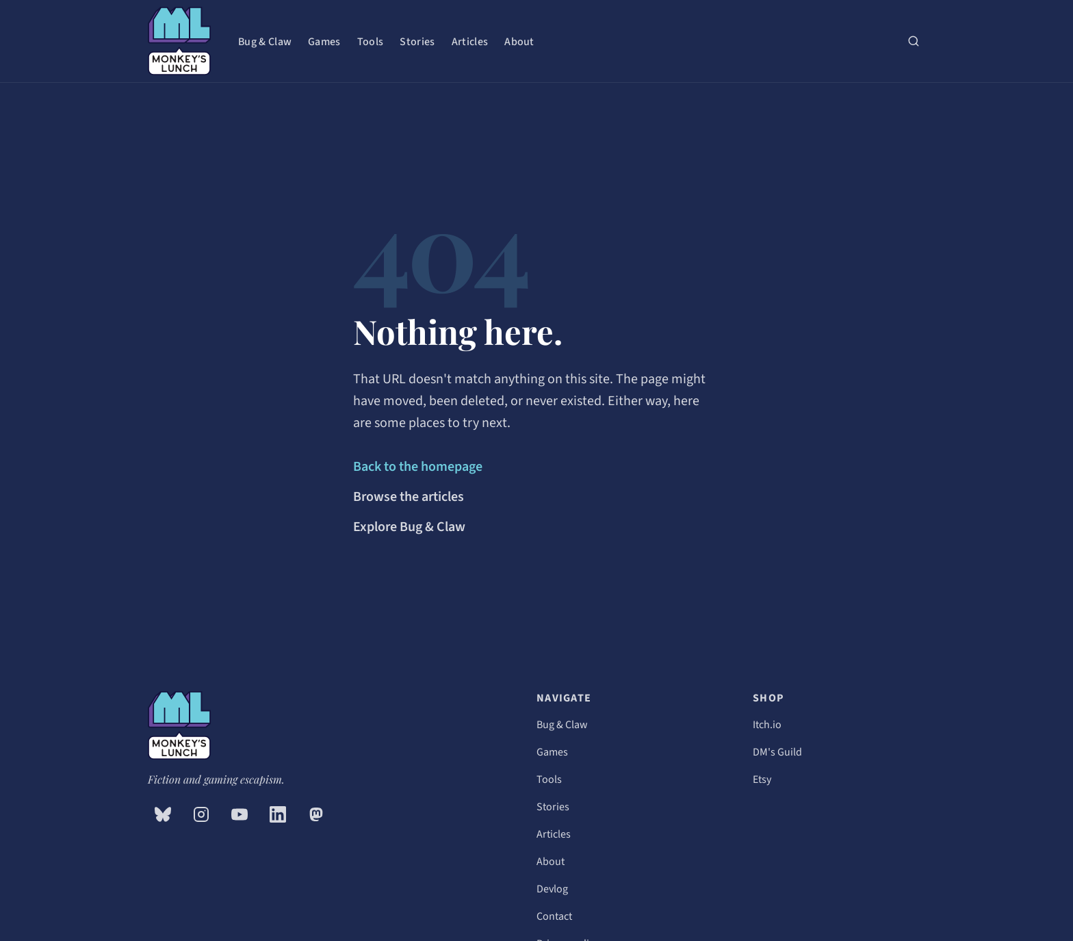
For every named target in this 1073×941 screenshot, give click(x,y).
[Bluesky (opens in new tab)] (163, 814)
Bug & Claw (265, 41)
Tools (370, 41)
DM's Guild (777, 752)
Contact (554, 916)
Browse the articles (408, 496)
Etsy (762, 779)
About (519, 41)
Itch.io (767, 724)
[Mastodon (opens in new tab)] (316, 814)
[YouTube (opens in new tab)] (239, 814)
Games (324, 41)
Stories (417, 41)
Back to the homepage (417, 466)
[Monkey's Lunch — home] (179, 41)
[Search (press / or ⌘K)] (913, 41)
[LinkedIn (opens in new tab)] (278, 814)
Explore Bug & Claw (409, 527)
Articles (470, 41)
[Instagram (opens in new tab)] (201, 814)
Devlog (552, 889)
